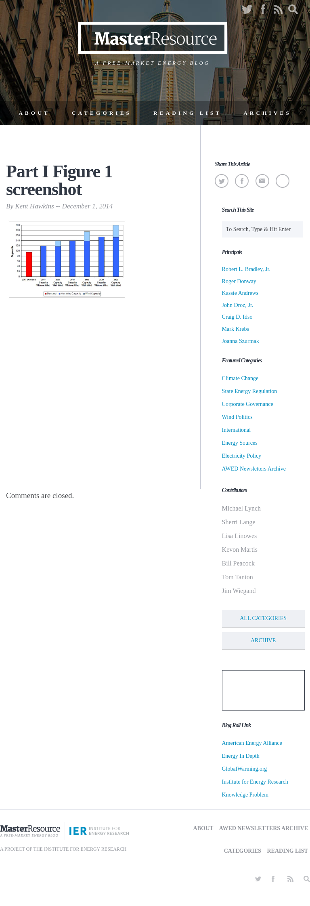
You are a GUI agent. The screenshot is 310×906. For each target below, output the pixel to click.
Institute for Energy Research (255, 782)
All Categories (263, 618)
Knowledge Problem (245, 795)
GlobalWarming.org (244, 769)
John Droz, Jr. (237, 305)
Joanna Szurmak (240, 341)
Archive (263, 640)
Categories (102, 113)
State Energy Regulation (249, 391)
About (34, 113)
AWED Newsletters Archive (254, 469)
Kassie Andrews (240, 293)
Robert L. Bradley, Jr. (246, 269)
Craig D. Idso (237, 317)
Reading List (187, 113)
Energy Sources (240, 443)
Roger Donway (239, 281)
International (236, 430)
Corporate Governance (247, 404)
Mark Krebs (235, 329)
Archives (267, 113)
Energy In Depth (241, 756)
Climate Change (240, 378)
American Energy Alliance (252, 743)
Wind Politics (237, 417)
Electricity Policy (242, 456)
